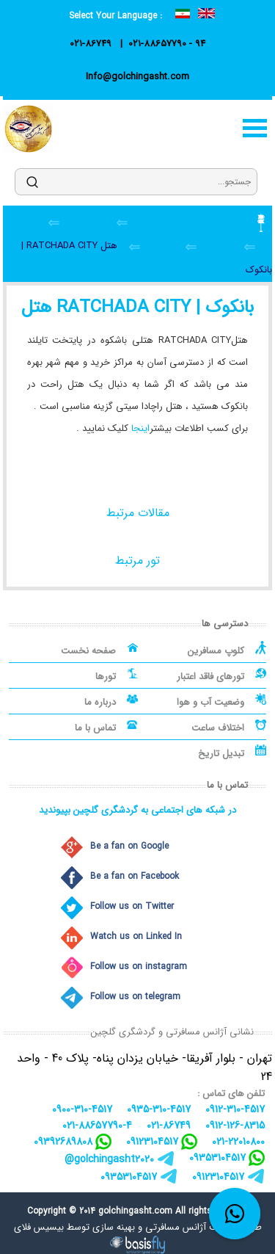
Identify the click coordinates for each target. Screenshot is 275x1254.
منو (254, 128)
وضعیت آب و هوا (210, 702)
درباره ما (100, 702)
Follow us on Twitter (132, 906)
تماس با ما (95, 728)
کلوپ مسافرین (216, 651)
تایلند (163, 245)
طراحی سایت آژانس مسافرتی (203, 1227)
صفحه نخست (88, 651)
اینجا (140, 428)
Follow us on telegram (135, 997)
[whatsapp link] (234, 1213)
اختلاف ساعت (217, 728)
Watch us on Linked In (136, 936)
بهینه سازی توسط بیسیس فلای (74, 1227)
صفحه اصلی (157, 221)
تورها (105, 676)
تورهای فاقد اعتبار (210, 676)
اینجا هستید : (220, 221)
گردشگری (85, 221)
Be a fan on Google (129, 846)
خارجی (218, 245)
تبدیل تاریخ (221, 753)
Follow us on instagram (138, 967)
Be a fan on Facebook (134, 876)
